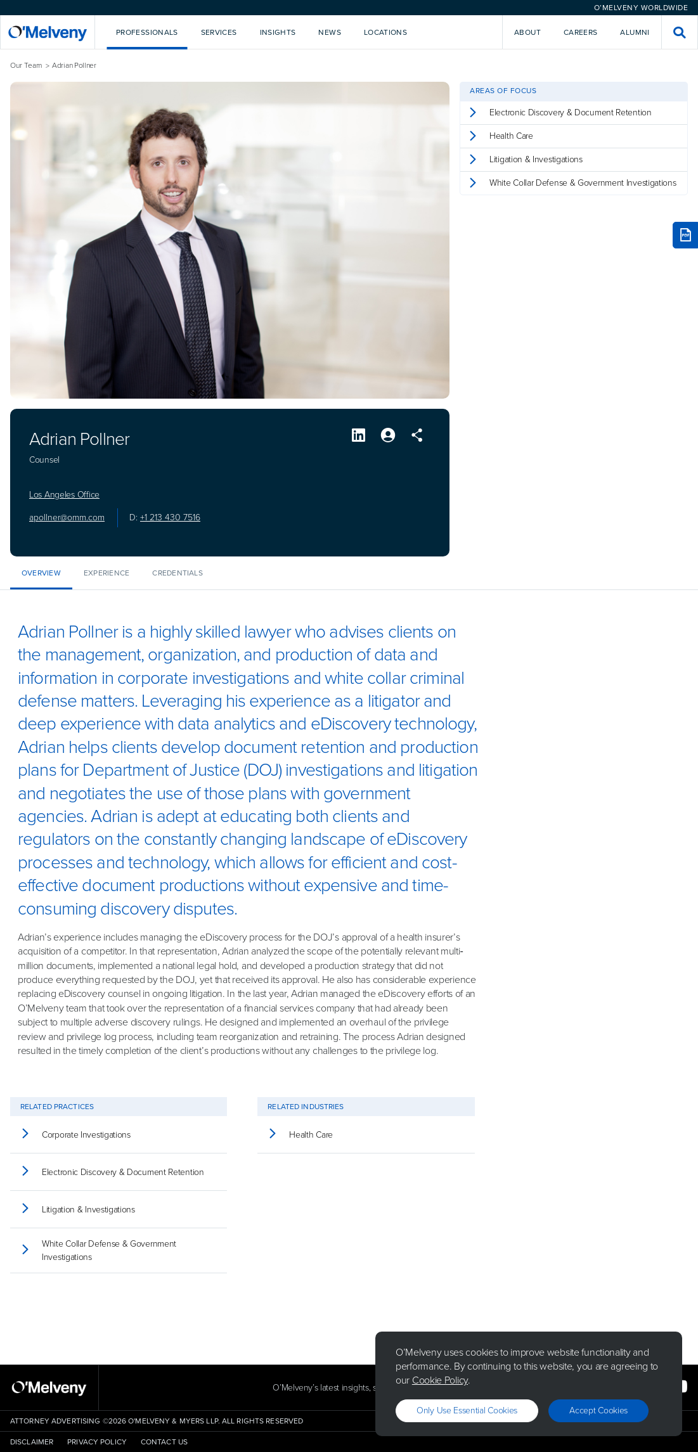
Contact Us (164, 1442)
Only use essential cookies (467, 1410)
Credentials (177, 573)
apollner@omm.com (67, 517)
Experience (106, 573)
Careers (581, 32)
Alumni (634, 32)
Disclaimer (31, 1442)
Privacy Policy (97, 1442)
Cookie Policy (440, 1380)
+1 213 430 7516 (170, 517)
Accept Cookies (598, 1410)
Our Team (26, 65)
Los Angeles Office (64, 495)
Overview (41, 573)
